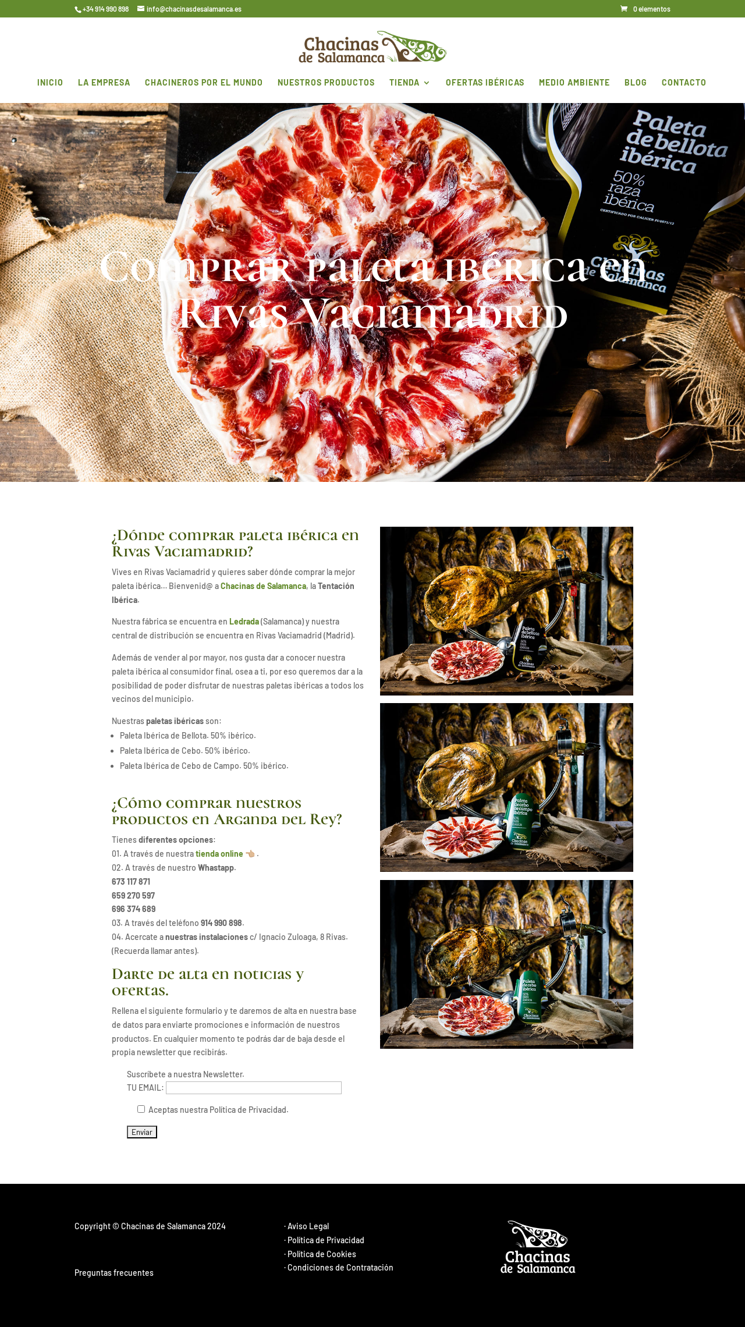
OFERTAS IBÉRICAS (485, 83)
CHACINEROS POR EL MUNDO (204, 83)
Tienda (404, 83)
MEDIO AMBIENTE (574, 83)
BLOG (636, 83)
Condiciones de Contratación (340, 1267)
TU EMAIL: (234, 1087)
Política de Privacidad (326, 1240)
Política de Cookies (322, 1254)
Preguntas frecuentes (114, 1273)
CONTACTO (684, 83)
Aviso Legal (308, 1226)
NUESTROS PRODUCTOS (326, 83)
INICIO (50, 83)
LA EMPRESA (104, 83)
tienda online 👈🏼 (225, 853)
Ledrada (244, 621)
